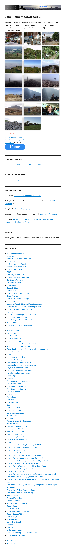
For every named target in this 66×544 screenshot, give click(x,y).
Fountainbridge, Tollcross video (19, 346)
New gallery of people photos (26, 209)
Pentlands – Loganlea (15, 471)
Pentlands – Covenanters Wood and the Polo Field (26, 458)
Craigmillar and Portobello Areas (19, 309)
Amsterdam (11, 261)
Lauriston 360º (12, 402)
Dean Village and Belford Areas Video (21, 320)
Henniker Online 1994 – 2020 (18, 373)
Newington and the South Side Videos (21, 429)
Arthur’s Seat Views (14, 269)
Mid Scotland (12, 416)
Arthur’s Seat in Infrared (16, 264)
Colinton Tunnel (13, 301)
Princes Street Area (14, 501)
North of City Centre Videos (17, 437)
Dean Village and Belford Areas (18, 317)
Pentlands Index (36, 164)
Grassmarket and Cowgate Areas (19, 362)
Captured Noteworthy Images (18, 299)
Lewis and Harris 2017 (15, 410)
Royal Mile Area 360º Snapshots (19, 511)
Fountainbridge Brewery (16, 341)
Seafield (10, 525)
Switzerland (11, 538)
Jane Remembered (14, 384)
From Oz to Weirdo (14, 352)
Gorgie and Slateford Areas (17, 357)
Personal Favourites (14, 498)
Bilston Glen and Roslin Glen (18, 277)
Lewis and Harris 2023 (15, 413)
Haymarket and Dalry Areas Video (19, 370)
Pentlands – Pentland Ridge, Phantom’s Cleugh (25, 477)
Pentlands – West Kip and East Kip (20, 493)
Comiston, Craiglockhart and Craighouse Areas (24, 304)
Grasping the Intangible (16, 360)
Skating (10, 527)
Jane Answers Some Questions (18, 381)
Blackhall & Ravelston (15, 280)
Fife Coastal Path (13, 336)
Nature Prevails (13, 424)
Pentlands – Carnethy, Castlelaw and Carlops (24, 455)
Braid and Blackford (14, 283)
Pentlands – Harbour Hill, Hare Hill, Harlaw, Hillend (26, 466)
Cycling (10, 312)
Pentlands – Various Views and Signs (21, 490)
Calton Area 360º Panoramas (18, 293)
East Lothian (12, 323)
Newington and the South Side (18, 426)
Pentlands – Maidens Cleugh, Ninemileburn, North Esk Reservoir (31, 474)
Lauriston (10, 400)
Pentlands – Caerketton (16, 450)
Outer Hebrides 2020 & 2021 (17, 439)
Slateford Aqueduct (14, 530)
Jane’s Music (12, 394)
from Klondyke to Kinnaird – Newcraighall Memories (27, 349)
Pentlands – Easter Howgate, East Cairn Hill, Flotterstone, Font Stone (33, 461)
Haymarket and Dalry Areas (17, 368)
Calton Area (11, 291)
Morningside (12, 418)
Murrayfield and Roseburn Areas (19, 421)
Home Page (11, 376)
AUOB (9, 272)
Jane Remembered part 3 (16, 389)
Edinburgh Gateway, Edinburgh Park (21, 325)
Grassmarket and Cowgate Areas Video (21, 365)
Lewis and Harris (13, 408)
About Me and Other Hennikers (19, 259)
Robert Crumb (12, 506)
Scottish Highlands (14, 522)
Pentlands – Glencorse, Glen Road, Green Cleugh (25, 463)
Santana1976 (12, 517)
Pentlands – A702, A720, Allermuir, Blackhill (24, 445)
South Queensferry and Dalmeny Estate (22, 533)
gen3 (9, 354)
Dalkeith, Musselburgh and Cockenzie (21, 315)
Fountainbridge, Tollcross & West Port (21, 344)
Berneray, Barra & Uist (15, 275)
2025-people (12, 256)
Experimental (12, 333)
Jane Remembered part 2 (14, 140)
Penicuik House (13, 442)
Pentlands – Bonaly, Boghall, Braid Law (22, 447)
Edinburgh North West (15, 330)
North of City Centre (14, 434)
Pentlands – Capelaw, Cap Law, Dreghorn (22, 453)
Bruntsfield (11, 285)
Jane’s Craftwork (13, 392)
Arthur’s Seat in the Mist (16, 267)
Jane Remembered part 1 (14, 137)
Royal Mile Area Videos (15, 514)
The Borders (11, 541)
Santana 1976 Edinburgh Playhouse (27, 195)
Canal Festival (12, 296)
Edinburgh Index (11, 164)
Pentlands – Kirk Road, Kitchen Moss (21, 469)
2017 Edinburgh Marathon (17, 253)
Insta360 (10, 378)
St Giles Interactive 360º (16, 535)
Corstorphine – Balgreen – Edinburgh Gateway (25, 307)
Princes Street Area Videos (17, 503)
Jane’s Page (9, 142)
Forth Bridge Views (14, 338)
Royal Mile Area (13, 509)
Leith (9, 405)
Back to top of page (12, 180)
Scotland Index (24, 164)
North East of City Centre (48, 214)
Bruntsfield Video (13, 288)
